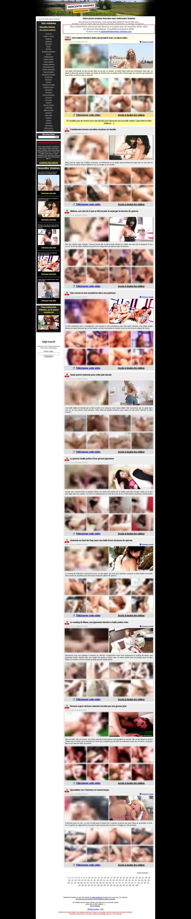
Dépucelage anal (48, 67)
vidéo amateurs (97, 897)
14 (102, 877)
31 (72, 880)
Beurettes (48, 44)
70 (113, 883)
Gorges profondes (48, 95)
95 (120, 885)
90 (105, 885)
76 (132, 883)
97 (127, 885)
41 (104, 880)
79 (142, 883)
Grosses (48, 102)
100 (137, 885)
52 (139, 880)
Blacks (48, 46)
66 (100, 883)
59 (78, 883)
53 (142, 880)
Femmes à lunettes (48, 85)
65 (97, 883)
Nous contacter (95, 906)
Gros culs (49, 97)
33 (79, 880)
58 (75, 883)
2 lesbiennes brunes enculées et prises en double (93, 129)
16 (108, 877)
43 (110, 880)
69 (110, 883)
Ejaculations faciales (48, 74)
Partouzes (48, 113)
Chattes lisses (48, 57)
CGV (101, 909)
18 (114, 877)
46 (120, 880)
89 (101, 885)
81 (148, 883)
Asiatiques (48, 41)
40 (101, 880)
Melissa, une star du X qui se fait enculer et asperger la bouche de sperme (104, 211)
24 (133, 877)
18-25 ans (48, 34)
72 (119, 883)
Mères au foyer (48, 110)
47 (123, 880)
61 (85, 883)
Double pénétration (48, 69)
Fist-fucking (48, 90)
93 (114, 885)
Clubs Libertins (48, 62)
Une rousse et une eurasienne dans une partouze (93, 293)
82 (79, 885)
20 (121, 877)
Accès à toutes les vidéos (131, 115)
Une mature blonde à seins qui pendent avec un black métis (99, 38)
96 (124, 885)
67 (104, 883)
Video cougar (48, 128)
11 (92, 877)
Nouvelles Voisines (47, 27)
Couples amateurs (48, 64)
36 (88, 880)
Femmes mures (48, 87)
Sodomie (48, 123)
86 (92, 885)
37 (91, 880)
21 (124, 877)
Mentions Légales (93, 909)
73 (123, 883)
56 (69, 883)
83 (82, 885)
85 (89, 885)
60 (81, 883)
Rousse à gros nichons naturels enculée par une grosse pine (98, 706)
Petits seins (48, 115)
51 (136, 880)
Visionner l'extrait (147, 42)
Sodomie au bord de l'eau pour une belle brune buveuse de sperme (101, 540)
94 (117, 885)
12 (95, 877)
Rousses (49, 118)
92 (111, 885)
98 (130, 885)
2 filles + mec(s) (48, 36)
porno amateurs (99, 899)
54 (145, 880)
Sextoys (48, 120)
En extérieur (49, 77)
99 (133, 885)
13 (98, 877)
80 (145, 883)
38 (95, 880)
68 (107, 883)
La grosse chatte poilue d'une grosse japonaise (92, 458)
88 (98, 885)
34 (82, 880)
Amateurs (48, 39)
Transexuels (49, 125)
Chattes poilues (49, 59)
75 (129, 883)
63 (91, 883)
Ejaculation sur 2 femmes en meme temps (89, 790)
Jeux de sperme (48, 105)
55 (148, 880)
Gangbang (48, 92)
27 (143, 877)
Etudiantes (48, 79)
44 (114, 880)
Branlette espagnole (48, 51)
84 (86, 885)
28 (146, 877)
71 (116, 883)
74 (126, 883)
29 (149, 877)
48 (126, 880)
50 (133, 880)
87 (95, 885)
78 (138, 883)
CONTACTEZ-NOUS (48, 163)
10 (89, 877)
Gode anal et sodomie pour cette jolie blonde (90, 375)
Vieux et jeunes (49, 130)
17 (111, 877)
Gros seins (48, 100)
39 (98, 880)
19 (117, 877)
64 (94, 883)
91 (108, 885)
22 (127, 877)
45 (117, 880)
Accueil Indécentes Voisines (49, 19)
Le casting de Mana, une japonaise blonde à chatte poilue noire (99, 622)
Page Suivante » (143, 873)
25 (137, 877)
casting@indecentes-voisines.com (116, 31)
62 (88, 883)
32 (75, 880)
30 (69, 880)
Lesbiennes (48, 108)
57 (72, 883)
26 (140, 877)
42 (107, 880)
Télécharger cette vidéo (88, 115)
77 (135, 883)
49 (129, 880)
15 (105, 877)
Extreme (48, 82)
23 (130, 877)
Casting (48, 54)
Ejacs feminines (48, 72)
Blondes (48, 49)
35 (85, 880)
